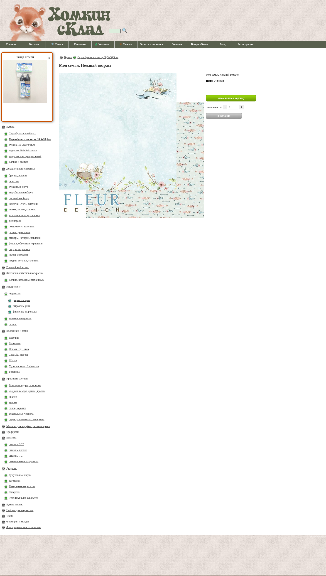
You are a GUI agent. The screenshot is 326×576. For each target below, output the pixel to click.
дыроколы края (21, 300)
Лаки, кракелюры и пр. (22, 486)
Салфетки (14, 492)
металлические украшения (24, 215)
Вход (223, 44)
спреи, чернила (17, 408)
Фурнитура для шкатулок (23, 497)
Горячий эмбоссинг (17, 267)
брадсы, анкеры (18, 175)
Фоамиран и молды (17, 521)
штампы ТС (15, 455)
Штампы (11, 437)
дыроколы (14, 293)
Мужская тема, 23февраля (24, 366)
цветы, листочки (18, 254)
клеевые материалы (20, 318)
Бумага (10, 126)
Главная (11, 44)
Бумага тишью (14, 504)
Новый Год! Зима (19, 349)
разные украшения (19, 232)
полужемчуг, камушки (21, 226)
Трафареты (12, 431)
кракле (13, 396)
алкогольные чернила (21, 413)
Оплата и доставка (151, 44)
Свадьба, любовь (18, 354)
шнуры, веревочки (19, 249)
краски (13, 402)
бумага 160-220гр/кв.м (22, 144)
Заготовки (14, 480)
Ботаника (14, 371)
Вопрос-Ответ (199, 44)
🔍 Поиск (57, 44)
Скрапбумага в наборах (22, 133)
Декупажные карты (20, 475)
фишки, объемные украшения (26, 243)
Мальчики (14, 343)
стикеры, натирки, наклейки (25, 237)
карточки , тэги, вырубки (23, 203)
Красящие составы (17, 378)
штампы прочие (18, 450)
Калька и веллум (18, 161)
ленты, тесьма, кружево (22, 209)
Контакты (80, 44)
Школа (13, 360)
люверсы (14, 181)
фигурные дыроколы (25, 311)
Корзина (102, 44)
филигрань (15, 220)
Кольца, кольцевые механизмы (26, 279)
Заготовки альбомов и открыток (24, 273)
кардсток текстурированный (25, 156)
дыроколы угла (21, 306)
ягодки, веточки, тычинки (24, 260)
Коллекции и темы (17, 330)
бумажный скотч (18, 186)
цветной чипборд (19, 198)
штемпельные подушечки (23, 461)
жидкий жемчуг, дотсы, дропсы (27, 391)
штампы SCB (16, 444)
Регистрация (245, 44)
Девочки (14, 337)
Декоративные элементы (20, 168)
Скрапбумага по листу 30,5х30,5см (30, 139)
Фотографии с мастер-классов (23, 527)
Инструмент (13, 286)
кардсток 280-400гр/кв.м (23, 150)
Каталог (34, 44)
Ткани (9, 515)
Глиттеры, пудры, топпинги (25, 385)
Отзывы (177, 44)
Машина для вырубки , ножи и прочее (28, 426)
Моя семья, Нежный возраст (85, 65)
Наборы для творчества (19, 510)
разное (13, 324)
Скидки (125, 44)
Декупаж (11, 468)
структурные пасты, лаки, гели (26, 419)
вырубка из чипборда (21, 192)
